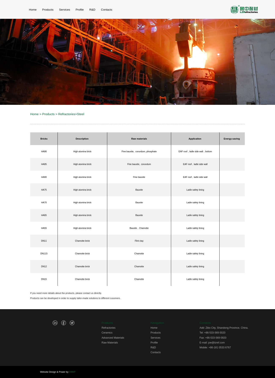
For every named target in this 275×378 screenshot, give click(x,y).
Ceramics (117, 332)
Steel (80, 114)
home (33, 9)
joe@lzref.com (227, 342)
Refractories (66, 114)
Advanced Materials (123, 337)
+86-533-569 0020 (225, 332)
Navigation (168, 322)
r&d (92, 9)
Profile (80, 9)
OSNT (72, 372)
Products (47, 9)
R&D (163, 347)
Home (34, 114)
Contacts (166, 352)
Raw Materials (120, 342)
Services (64, 9)
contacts (106, 9)
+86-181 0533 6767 (230, 347)
